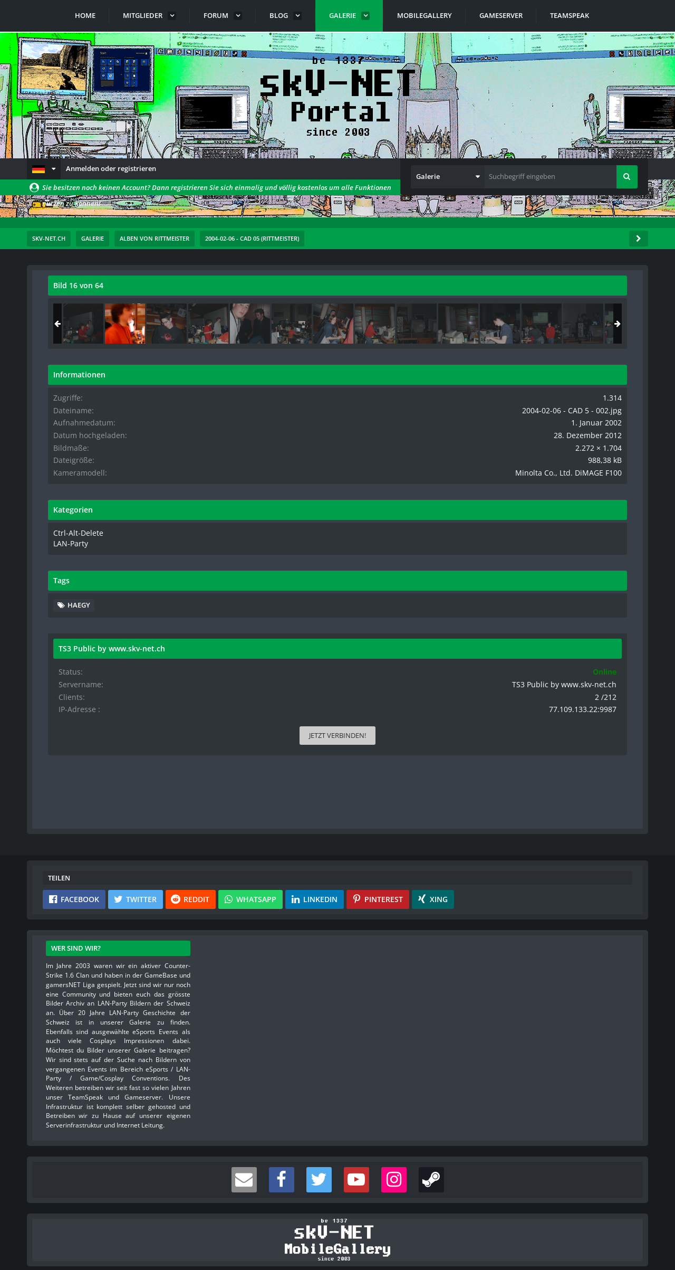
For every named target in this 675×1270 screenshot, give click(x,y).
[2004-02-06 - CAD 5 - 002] (562, 324)
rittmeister (111, 309)
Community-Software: (337, 1243)
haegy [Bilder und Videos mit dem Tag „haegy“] (515, 610)
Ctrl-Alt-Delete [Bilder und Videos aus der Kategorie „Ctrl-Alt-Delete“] (512, 540)
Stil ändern (621, 1223)
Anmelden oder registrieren (111, 168)
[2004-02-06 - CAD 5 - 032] (520, 324)
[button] (44, 168)
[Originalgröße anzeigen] (425, 292)
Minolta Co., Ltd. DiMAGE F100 (580, 480)
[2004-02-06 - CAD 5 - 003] (603, 324)
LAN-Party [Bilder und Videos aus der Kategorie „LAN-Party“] (506, 550)
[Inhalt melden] (428, 663)
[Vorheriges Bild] (58, 481)
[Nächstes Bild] (426, 481)
